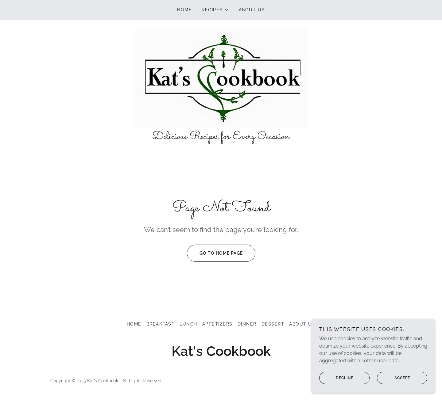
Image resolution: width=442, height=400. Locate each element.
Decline (336, 382)
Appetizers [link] (217, 324)
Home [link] (184, 9)
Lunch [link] (188, 324)
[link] (221, 78)
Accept (393, 382)
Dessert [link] (273, 324)
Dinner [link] (247, 324)
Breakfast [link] (160, 324)
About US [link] (252, 9)
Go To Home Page (215, 253)
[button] (215, 9)
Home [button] (134, 324)
